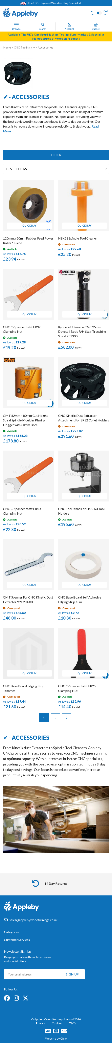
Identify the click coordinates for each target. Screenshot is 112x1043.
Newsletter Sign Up (17, 951)
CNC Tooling (22, 47)
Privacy (40, 1023)
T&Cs (72, 1023)
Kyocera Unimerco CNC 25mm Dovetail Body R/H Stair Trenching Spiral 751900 (82, 331)
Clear (63, 1038)
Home (7, 47)
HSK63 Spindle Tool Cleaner (77, 238)
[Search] (42, 24)
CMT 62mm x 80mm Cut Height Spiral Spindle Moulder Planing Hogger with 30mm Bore (25, 420)
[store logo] (20, 13)
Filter (56, 155)
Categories (11, 932)
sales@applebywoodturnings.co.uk (33, 920)
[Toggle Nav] (16, 24)
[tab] (56, 934)
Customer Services (17, 940)
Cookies (57, 1023)
